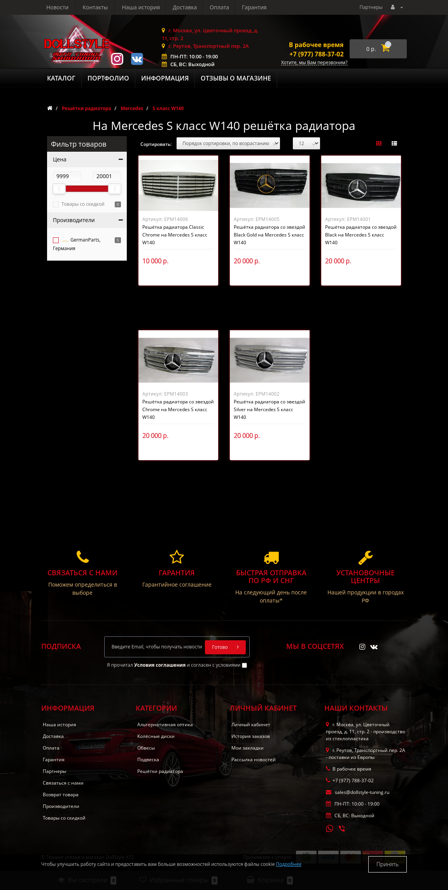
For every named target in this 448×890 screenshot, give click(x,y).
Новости (220, 7)
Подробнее (289, 864)
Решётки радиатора (160, 771)
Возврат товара (61, 794)
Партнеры (370, 7)
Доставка (110, 7)
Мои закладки (247, 748)
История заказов (250, 736)
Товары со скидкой (83, 204)
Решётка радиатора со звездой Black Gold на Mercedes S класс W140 (269, 235)
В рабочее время (316, 44)
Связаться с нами (63, 783)
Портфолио (108, 78)
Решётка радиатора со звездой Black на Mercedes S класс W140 (361, 235)
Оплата (146, 7)
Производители (61, 806)
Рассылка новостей (253, 759)
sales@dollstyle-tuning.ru (357, 792)
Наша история (65, 7)
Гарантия (182, 7)
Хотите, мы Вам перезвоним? (314, 62)
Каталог (61, 78)
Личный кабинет (250, 724)
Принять (387, 864)
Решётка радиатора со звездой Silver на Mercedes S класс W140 (269, 409)
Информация (165, 78)
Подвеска (148, 759)
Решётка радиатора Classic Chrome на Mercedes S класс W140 (174, 235)
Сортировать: (156, 144)
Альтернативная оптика (165, 724)
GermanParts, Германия (77, 244)
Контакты (257, 7)
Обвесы (146, 748)
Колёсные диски (156, 736)
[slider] (59, 188)
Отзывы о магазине (236, 78)
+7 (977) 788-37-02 (316, 54)
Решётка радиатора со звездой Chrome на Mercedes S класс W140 (178, 409)
